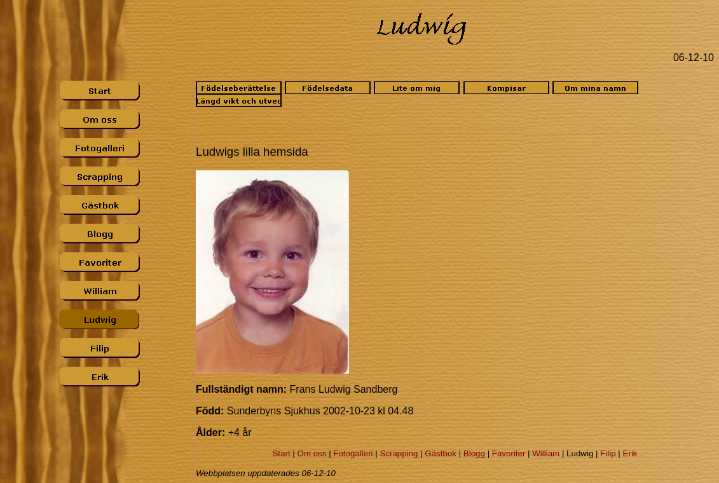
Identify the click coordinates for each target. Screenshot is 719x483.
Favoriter (509, 453)
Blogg (474, 453)
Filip (607, 453)
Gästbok (440, 453)
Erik (630, 453)
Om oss (312, 453)
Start (281, 453)
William (545, 453)
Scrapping (399, 453)
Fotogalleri (353, 453)
